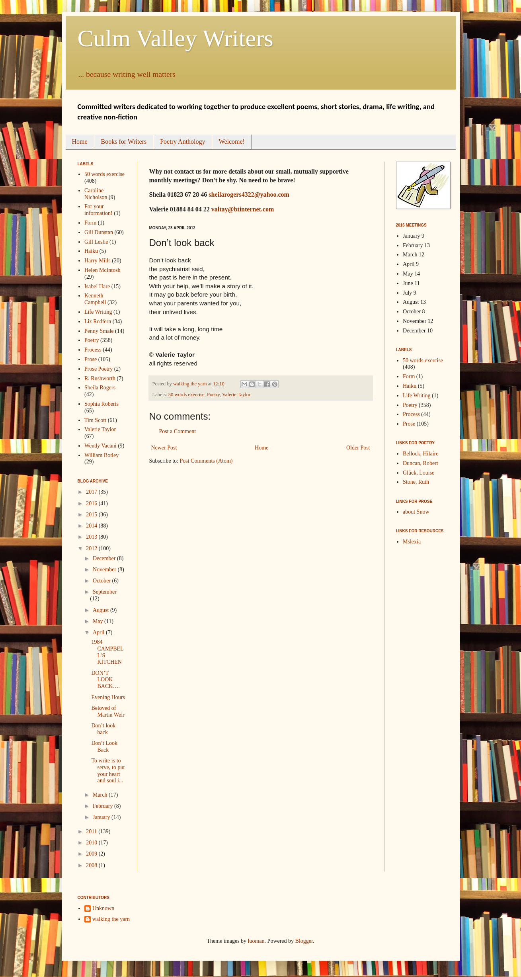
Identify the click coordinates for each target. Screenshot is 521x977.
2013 (92, 537)
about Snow (416, 512)
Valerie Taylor (236, 394)
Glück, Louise (418, 473)
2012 (92, 548)
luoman (256, 941)
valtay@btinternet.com (242, 209)
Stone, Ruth (416, 482)
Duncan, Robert (420, 463)
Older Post (358, 448)
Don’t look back (103, 729)
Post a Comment (177, 431)
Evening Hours (108, 697)
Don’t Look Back (104, 746)
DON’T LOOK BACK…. (105, 680)
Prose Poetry (98, 369)
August (101, 610)
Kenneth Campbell (95, 299)
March (101, 795)
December (105, 558)
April (99, 632)
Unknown (103, 908)
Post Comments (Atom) (206, 461)
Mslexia (412, 542)
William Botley (101, 455)
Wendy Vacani (100, 446)
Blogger (304, 941)
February (103, 806)
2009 (92, 854)
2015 (92, 515)
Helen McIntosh (102, 270)
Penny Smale (99, 331)
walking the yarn (111, 919)
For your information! (98, 209)
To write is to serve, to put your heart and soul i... (108, 771)
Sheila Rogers (99, 388)
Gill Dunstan (98, 232)
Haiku (91, 251)
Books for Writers (124, 141)
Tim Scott (95, 420)
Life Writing (98, 312)
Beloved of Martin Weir (107, 711)
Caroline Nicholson (95, 194)
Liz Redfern (97, 321)
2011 (92, 831)
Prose (90, 359)
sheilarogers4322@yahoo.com (249, 194)
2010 (92, 843)
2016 (92, 503)
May (98, 621)
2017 (92, 492)
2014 (92, 526)
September (105, 592)
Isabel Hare (97, 286)
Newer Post (164, 448)
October (102, 581)
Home (80, 141)
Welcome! (232, 141)
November (105, 570)
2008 (92, 865)
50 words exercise (186, 394)
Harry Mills (97, 261)
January (102, 817)
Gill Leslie (96, 242)
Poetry (213, 394)
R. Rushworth (99, 378)
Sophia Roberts (101, 404)
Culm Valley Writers (175, 38)
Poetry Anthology (182, 141)
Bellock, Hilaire (420, 454)
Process (92, 350)
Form (90, 223)
